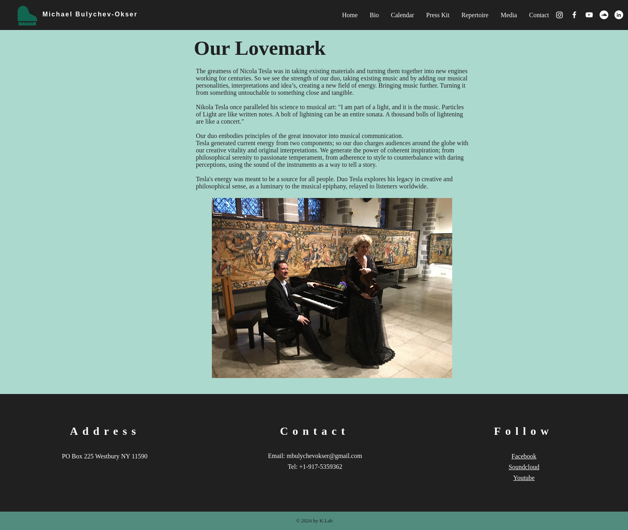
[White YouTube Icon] (589, 14)
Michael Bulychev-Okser (90, 14)
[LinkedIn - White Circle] (618, 14)
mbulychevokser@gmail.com (324, 455)
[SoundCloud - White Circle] (604, 14)
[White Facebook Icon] (574, 14)
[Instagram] (559, 14)
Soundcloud (524, 467)
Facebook (523, 456)
